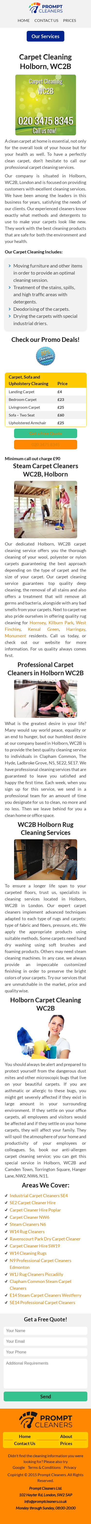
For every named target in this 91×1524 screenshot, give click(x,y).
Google (19, 1467)
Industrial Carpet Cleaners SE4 (39, 1195)
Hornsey (38, 622)
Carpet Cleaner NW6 (29, 1217)
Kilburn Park (61, 622)
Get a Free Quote (45, 433)
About (66, 1436)
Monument (15, 635)
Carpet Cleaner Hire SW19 (35, 1245)
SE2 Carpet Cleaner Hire (33, 1202)
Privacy (70, 1467)
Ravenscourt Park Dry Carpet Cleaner (45, 1238)
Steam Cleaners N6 (28, 1224)
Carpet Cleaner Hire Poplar (35, 1209)
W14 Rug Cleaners (27, 1231)
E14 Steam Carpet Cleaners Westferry (45, 1295)
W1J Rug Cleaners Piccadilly (36, 1274)
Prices (69, 20)
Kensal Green (43, 629)
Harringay (75, 629)
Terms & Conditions (44, 1467)
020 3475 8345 (46, 444)
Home (24, 20)
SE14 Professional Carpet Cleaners (42, 1302)
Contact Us (46, 20)
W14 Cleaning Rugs (28, 1253)
